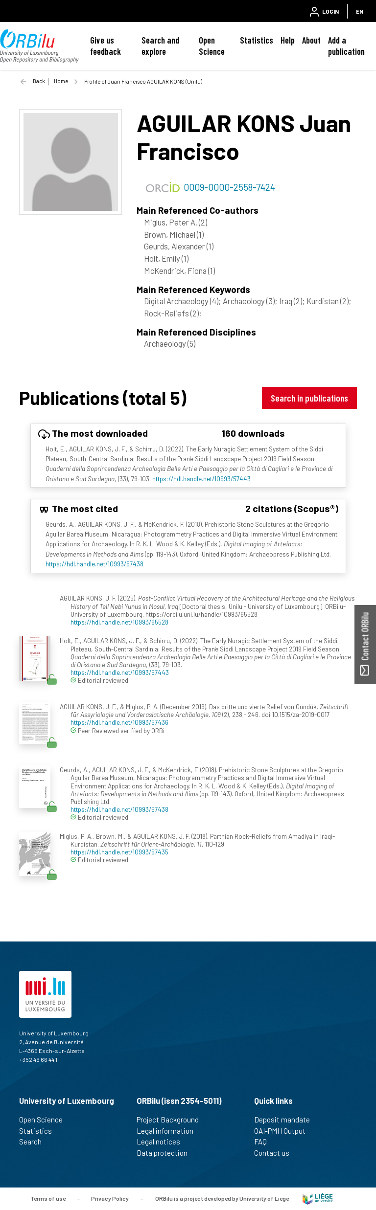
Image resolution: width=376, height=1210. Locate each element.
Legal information (169, 1130)
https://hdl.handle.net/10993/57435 (119, 852)
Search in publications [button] (309, 397)
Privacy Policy (110, 1197)
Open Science (212, 46)
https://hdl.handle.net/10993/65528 (119, 622)
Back (39, 81)
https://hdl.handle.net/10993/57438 (94, 564)
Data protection (166, 1152)
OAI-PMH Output (284, 1130)
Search (34, 1141)
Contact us (276, 1152)
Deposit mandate (286, 1119)
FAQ (264, 1141)
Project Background (172, 1119)
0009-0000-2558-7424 (229, 187)
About (311, 40)
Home (61, 81)
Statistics (256, 40)
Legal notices (162, 1141)
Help (288, 40)
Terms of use (48, 1197)
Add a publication (346, 46)
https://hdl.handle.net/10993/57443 (201, 478)
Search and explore (160, 46)
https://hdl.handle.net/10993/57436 (119, 722)
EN (359, 11)
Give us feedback (105, 46)
